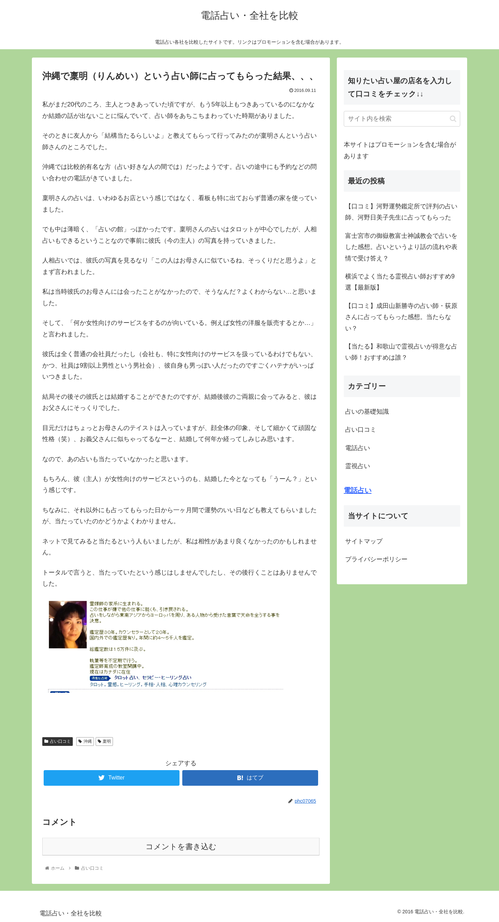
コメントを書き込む (181, 846)
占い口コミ (57, 741)
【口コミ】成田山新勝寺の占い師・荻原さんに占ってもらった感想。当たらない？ (401, 317)
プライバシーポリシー (376, 559)
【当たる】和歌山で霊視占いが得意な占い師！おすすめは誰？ (401, 352)
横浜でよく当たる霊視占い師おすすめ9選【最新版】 (400, 282)
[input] (402, 119)
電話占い (357, 448)
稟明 (104, 741)
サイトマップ (364, 541)
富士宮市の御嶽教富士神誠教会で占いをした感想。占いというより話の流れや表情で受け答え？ (401, 247)
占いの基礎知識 (367, 411)
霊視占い (357, 466)
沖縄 (85, 741)
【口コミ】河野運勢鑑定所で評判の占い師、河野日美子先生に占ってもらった (401, 212)
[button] (453, 119)
